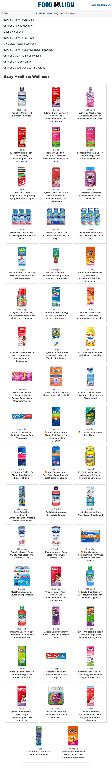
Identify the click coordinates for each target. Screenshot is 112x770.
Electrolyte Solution (13, 31)
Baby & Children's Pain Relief (19, 37)
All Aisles (40, 13)
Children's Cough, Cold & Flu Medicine (24, 67)
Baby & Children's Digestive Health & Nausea (28, 49)
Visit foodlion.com (101, 5)
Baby (49, 13)
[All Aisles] (56, 5)
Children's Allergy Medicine (18, 25)
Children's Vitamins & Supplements (22, 55)
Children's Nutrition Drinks (17, 61)
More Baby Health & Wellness (19, 43)
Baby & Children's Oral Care (18, 19)
